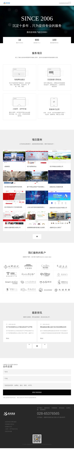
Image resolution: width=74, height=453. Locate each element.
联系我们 (43, 414)
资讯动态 (61, 412)
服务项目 (47, 412)
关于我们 (39, 412)
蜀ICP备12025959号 (46, 449)
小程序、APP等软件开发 (11, 433)
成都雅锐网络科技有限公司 (11, 3)
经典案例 (54, 412)
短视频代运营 (8, 431)
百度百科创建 (8, 436)
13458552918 (63, 3)
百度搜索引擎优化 (9, 429)
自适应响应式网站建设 (10, 426)
